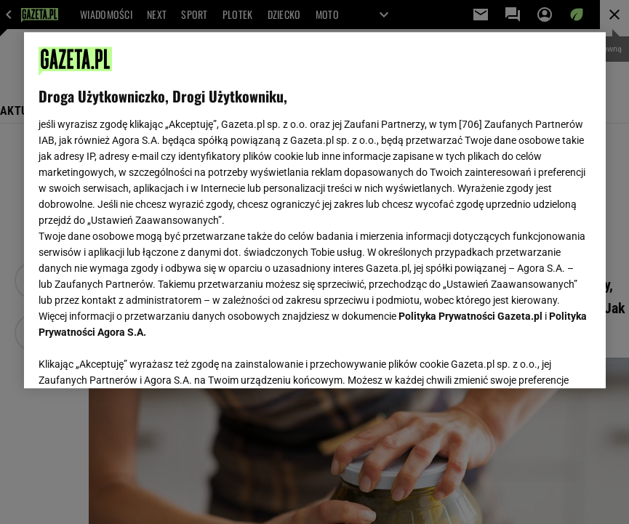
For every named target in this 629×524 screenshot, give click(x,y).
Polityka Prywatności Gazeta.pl (470, 316)
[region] (315, 210)
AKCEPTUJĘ (541, 360)
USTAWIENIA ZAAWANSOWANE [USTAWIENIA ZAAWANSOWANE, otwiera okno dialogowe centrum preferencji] (133, 359)
